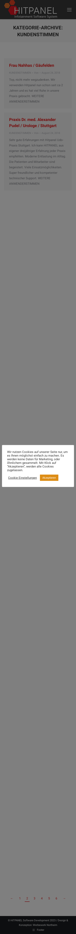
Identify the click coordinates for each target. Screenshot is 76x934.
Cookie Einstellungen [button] (22, 478)
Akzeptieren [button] (49, 477)
